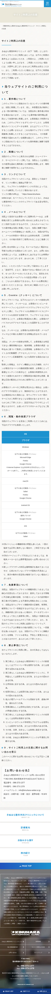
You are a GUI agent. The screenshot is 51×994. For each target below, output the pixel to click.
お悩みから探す (8, 991)
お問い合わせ (13, 952)
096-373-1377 (19, 783)
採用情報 (38, 941)
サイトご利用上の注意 (38, 947)
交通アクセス (25, 991)
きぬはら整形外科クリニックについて (13, 941)
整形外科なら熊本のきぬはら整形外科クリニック (24, 978)
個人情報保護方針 (12, 947)
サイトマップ (38, 952)
